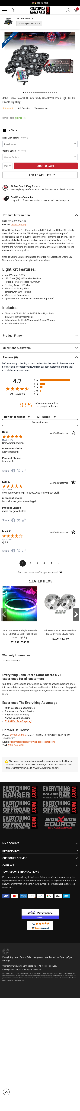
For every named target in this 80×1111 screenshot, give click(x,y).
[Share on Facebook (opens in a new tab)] (13, 471)
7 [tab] (35, 92)
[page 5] (51, 563)
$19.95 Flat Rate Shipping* (18, 721)
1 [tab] (23, 92)
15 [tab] (50, 92)
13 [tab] (46, 92)
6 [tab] (33, 92)
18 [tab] (56, 92)
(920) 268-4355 (18, 735)
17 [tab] (54, 92)
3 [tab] (27, 92)
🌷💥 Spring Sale (40, 3)
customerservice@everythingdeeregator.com (32, 742)
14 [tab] (48, 92)
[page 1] (22, 563)
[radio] (56, 380)
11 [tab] (43, 92)
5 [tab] (31, 92)
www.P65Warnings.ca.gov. (46, 768)
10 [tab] (41, 92)
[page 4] (44, 563)
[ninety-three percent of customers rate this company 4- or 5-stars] (40, 405)
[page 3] (37, 563)
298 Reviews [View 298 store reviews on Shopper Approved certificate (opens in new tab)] (21, 394)
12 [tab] (44, 92)
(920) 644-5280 (16, 745)
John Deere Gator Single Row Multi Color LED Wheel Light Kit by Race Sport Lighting (20, 634)
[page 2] (30, 563)
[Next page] (58, 563)
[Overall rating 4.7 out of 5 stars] (17, 388)
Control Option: (14, 151)
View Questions (41, 108)
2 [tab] (25, 92)
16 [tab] (52, 92)
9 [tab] (39, 92)
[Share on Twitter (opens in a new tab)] (19, 471)
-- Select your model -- (28, 23)
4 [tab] (29, 92)
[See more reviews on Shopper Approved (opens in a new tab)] (24, 471)
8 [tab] (37, 92)
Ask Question (24, 108)
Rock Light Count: (15, 138)
